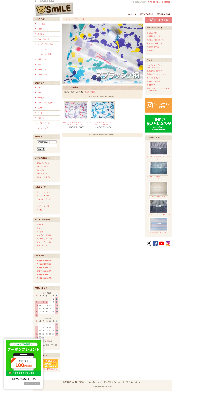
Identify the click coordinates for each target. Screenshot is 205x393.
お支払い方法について (155, 40)
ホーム (67, 19)
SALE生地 (41, 24)
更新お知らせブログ (154, 71)
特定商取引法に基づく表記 (73, 382)
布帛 (39, 64)
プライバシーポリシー (133, 382)
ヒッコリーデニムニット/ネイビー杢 (158, 207)
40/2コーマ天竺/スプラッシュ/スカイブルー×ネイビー (102, 123)
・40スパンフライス (43, 177)
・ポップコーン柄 (42, 196)
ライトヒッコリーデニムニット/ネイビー (158, 151)
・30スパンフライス (43, 174)
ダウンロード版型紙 (45, 103)
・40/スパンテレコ (42, 170)
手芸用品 (40, 118)
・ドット (38, 228)
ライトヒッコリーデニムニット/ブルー (158, 170)
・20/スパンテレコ (42, 163)
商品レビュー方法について (157, 74)
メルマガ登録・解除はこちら (46, 368)
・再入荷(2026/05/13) (43, 261)
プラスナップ (42, 128)
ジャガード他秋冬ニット (46, 44)
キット (40, 113)
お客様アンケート (153, 36)
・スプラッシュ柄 (42, 206)
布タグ (40, 108)
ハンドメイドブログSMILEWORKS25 (154, 66)
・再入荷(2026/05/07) (43, 264)
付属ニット (41, 59)
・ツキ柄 (38, 210)
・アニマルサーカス (42, 192)
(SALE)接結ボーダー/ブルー (158, 225)
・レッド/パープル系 (43, 235)
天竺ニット (41, 29)
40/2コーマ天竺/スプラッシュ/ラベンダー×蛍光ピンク (75, 123)
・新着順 (92, 92)
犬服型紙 (40, 98)
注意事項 (150, 50)
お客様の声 (151, 85)
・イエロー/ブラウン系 (44, 239)
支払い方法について (94, 382)
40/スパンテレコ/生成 (158, 189)
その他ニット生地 (44, 54)
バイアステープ (43, 123)
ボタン (40, 88)
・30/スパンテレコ (42, 167)
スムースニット (43, 39)
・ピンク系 (39, 232)
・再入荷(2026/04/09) (43, 275)
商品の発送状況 (153, 47)
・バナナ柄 (39, 203)
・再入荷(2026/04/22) (43, 268)
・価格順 (86, 92)
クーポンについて (153, 78)
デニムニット (42, 49)
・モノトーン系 (41, 246)
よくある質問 (152, 33)
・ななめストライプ (42, 199)
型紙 (39, 93)
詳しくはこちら (33, 383)
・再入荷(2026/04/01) (43, 278)
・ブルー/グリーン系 (43, 242)
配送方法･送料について (156, 43)
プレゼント (41, 69)
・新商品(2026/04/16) (43, 271)
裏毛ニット (41, 34)
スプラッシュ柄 (78, 19)
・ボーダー (39, 225)
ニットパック (42, 75)
